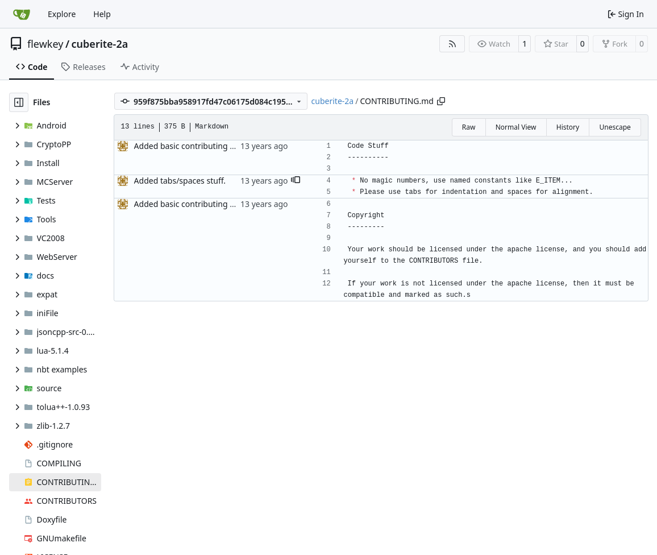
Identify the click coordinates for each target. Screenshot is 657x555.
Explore (62, 14)
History (567, 127)
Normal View (516, 127)
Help (102, 14)
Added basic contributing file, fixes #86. (207, 145)
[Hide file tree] (18, 102)
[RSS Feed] (452, 43)
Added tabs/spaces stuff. (180, 180)
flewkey (45, 43)
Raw (469, 127)
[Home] (22, 14)
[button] (295, 181)
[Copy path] (441, 101)
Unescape (614, 127)
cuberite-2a (100, 43)
